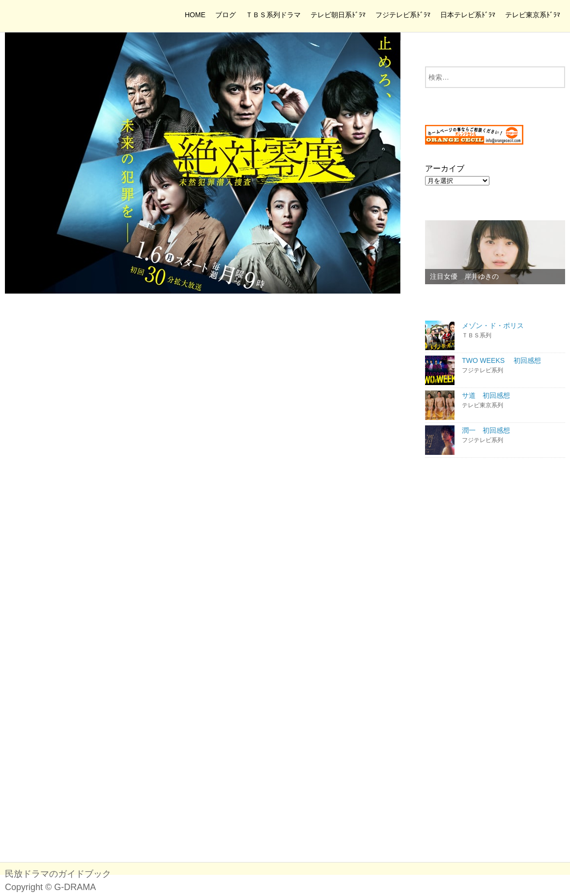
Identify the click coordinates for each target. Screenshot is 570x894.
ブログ (225, 15)
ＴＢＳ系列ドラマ (273, 15)
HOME (195, 15)
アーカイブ (444, 168)
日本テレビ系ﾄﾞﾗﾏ (467, 15)
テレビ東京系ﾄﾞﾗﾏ (532, 15)
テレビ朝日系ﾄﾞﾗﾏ (338, 15)
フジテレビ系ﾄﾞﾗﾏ (402, 15)
